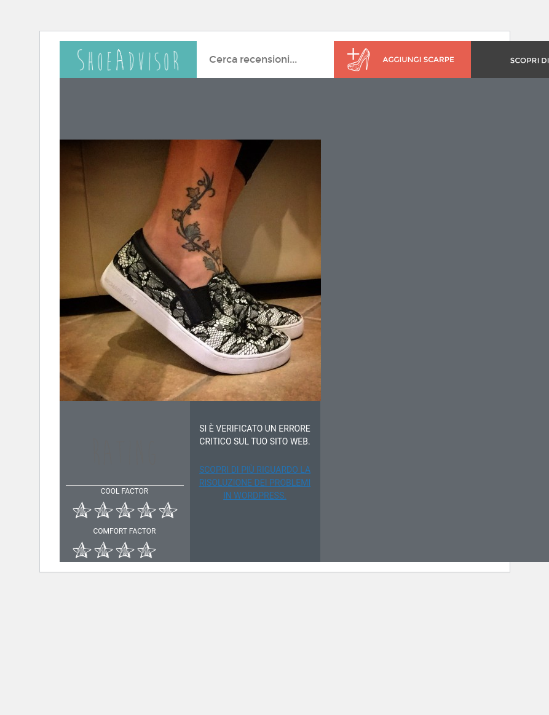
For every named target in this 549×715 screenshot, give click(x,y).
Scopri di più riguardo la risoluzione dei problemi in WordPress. (255, 482)
